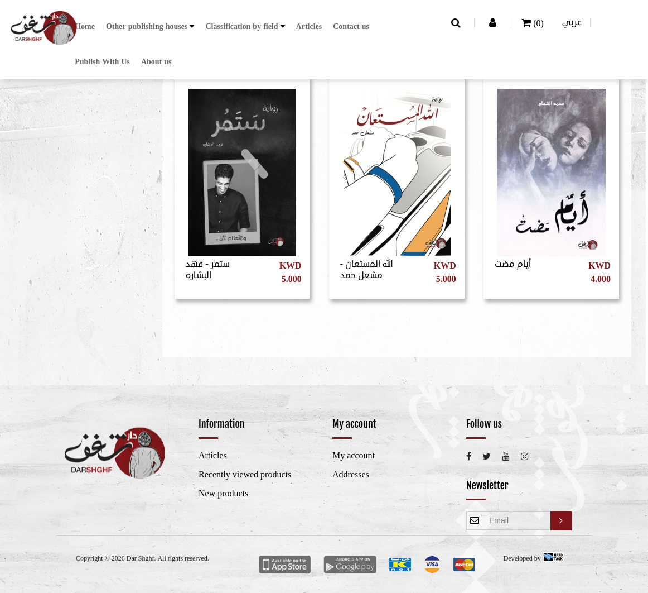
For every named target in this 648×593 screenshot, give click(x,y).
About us (156, 61)
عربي (572, 22)
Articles (309, 26)
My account (353, 455)
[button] (150, 26)
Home (85, 26)
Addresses (350, 474)
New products (223, 493)
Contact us (351, 26)
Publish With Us (102, 61)
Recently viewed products (245, 474)
